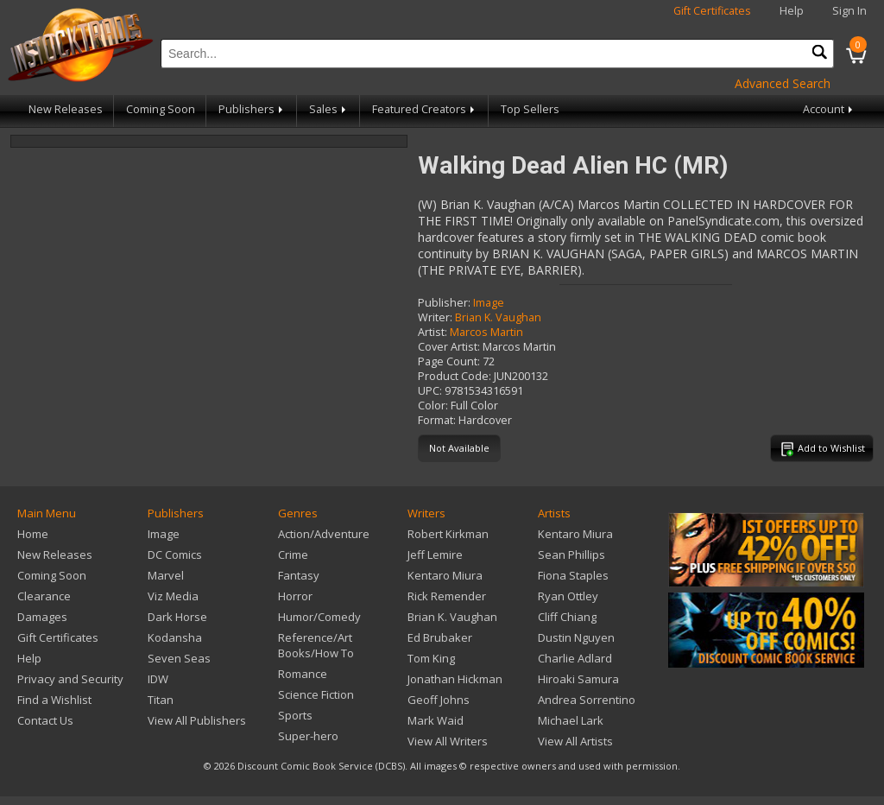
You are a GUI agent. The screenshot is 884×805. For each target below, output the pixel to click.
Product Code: (454, 376)
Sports (295, 715)
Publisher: (444, 302)
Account (829, 109)
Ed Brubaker (439, 637)
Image (488, 302)
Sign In (849, 10)
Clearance (44, 596)
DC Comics (175, 554)
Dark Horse (177, 616)
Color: (433, 405)
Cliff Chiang (567, 616)
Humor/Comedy (319, 616)
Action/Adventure (323, 534)
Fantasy (298, 575)
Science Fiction (316, 694)
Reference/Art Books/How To (316, 645)
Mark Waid (435, 720)
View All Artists (575, 741)
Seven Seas (179, 658)
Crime (293, 554)
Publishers (252, 109)
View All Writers (447, 741)
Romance (302, 673)
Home (32, 534)
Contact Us (45, 720)
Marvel (166, 575)
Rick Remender (446, 596)
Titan (161, 699)
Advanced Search (782, 83)
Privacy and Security (70, 679)
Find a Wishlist (54, 699)
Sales (329, 109)
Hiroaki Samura (578, 679)
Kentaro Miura (445, 575)
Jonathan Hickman (454, 679)
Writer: (435, 317)
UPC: (430, 390)
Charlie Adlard (575, 658)
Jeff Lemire (435, 554)
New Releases (65, 109)
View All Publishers (197, 720)
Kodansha (175, 637)
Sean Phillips (571, 554)
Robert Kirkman (448, 534)
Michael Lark (570, 720)
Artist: (432, 332)
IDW (158, 679)
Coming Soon (160, 109)
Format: (437, 420)
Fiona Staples (573, 575)
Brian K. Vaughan (498, 317)
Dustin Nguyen (576, 637)
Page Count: (449, 361)
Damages (42, 616)
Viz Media (173, 596)
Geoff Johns (438, 699)
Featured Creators (424, 109)
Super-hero (308, 736)
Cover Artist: (449, 346)
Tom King (431, 658)
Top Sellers (530, 109)
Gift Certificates (712, 10)
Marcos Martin (486, 332)
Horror (295, 596)
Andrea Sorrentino (586, 699)
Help (792, 10)
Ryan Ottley (568, 596)
